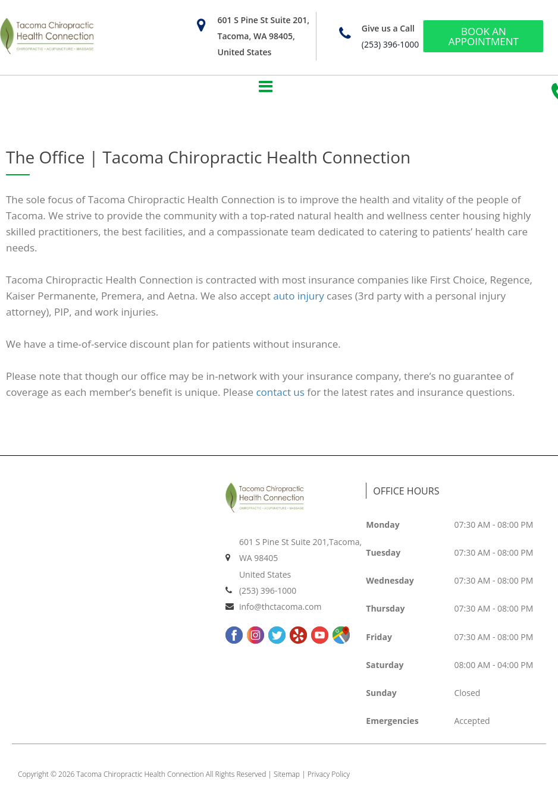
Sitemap (287, 778)
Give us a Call (388, 28)
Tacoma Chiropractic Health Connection (140, 778)
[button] (266, 87)
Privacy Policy (329, 778)
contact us (280, 396)
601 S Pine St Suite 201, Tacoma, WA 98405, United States (263, 36)
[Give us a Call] (345, 33)
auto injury (298, 300)
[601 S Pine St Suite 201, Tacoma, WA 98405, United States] (200, 25)
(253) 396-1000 (390, 44)
